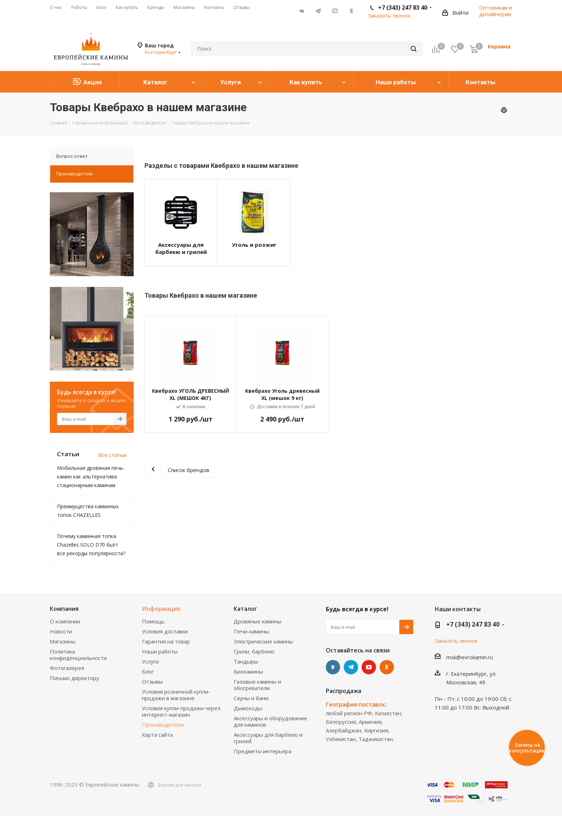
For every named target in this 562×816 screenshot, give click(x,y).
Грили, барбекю (254, 651)
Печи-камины (251, 631)
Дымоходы (248, 708)
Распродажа (343, 691)
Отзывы (152, 681)
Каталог (245, 609)
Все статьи (112, 454)
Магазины (63, 641)
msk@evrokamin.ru (469, 657)
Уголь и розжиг (254, 244)
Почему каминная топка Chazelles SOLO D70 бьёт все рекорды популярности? (91, 545)
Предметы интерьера (262, 751)
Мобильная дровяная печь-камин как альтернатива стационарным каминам (91, 476)
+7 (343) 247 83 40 (473, 624)
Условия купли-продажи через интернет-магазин (181, 711)
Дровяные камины (257, 621)
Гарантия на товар (166, 641)
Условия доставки (165, 631)
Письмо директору (74, 677)
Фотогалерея (67, 667)
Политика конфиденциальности (78, 654)
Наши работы (160, 651)
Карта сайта (157, 734)
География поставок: (356, 704)
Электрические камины (263, 641)
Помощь (153, 621)
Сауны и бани (251, 698)
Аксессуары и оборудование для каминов (270, 721)
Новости (61, 631)
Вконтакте (301, 10)
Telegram (318, 10)
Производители (163, 724)
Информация (161, 609)
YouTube (334, 10)
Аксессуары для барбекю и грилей (181, 248)
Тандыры (246, 661)
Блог (148, 671)
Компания (64, 609)
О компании (65, 621)
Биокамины (248, 671)
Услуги (150, 661)
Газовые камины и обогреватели (257, 685)
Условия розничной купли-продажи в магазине (176, 695)
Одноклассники (351, 10)
